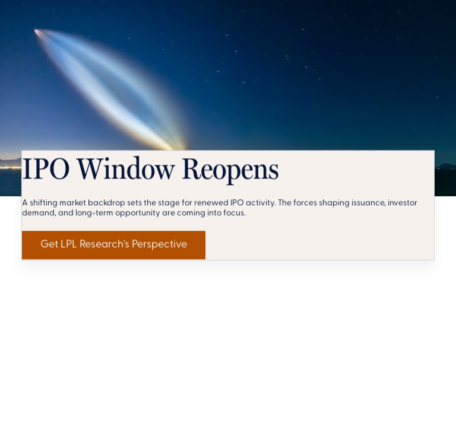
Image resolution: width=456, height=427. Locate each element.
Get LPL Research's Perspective (137, 385)
